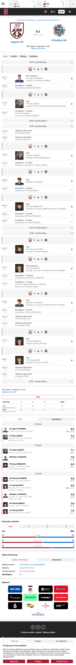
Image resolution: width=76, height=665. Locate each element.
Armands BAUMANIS (37, 565)
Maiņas (23, 56)
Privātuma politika (27, 632)
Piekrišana (15, 641)
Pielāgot (38, 661)
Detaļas (38, 641)
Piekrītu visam (61, 661)
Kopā (11, 526)
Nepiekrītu (14, 661)
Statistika (33, 56)
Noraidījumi (56, 419)
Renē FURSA (24, 565)
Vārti (20, 419)
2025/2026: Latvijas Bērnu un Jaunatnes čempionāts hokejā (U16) (39, 20)
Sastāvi (14, 56)
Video (38, 397)
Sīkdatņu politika (49, 632)
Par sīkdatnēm (61, 641)
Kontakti (38, 632)
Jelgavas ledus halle (38, 48)
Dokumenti (56, 560)
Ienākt (61, 12)
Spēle (5, 56)
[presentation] (10, 4)
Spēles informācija (20, 560)
